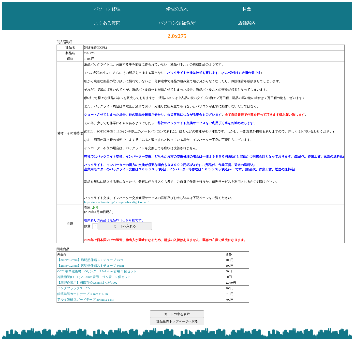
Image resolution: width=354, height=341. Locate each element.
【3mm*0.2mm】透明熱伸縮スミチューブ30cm (90, 260)
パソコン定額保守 (177, 22)
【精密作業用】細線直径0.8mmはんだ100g (87, 282)
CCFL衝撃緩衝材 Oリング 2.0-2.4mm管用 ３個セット (97, 271)
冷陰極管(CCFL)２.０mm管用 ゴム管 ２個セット (94, 277)
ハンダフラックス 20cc (74, 288)
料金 (246, 8)
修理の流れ (177, 8)
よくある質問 (107, 22)
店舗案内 (247, 22)
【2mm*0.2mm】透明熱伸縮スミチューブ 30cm (90, 265)
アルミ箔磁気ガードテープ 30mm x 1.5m (85, 299)
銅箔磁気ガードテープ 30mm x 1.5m (82, 294)
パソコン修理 (107, 8)
